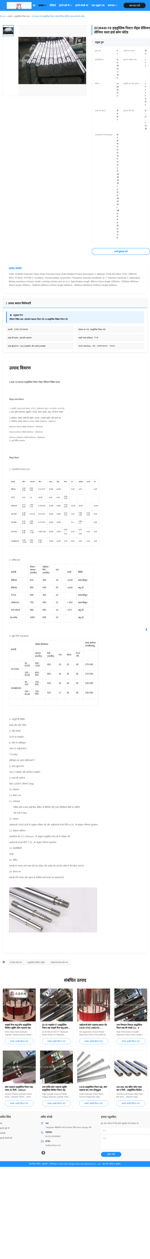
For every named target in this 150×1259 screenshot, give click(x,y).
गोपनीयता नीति (34, 1164)
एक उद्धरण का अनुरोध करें (98, 5)
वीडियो (53, 5)
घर (34, 5)
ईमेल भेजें (111, 1154)
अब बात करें (134, 5)
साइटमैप (45, 1164)
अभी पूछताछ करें (121, 251)
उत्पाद (42, 5)
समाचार (112, 5)
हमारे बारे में (65, 5)
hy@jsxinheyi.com (53, 1145)
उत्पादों (9, 16)
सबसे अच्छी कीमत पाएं (19, 1041)
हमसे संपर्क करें (81, 5)
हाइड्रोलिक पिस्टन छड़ (21, 16)
